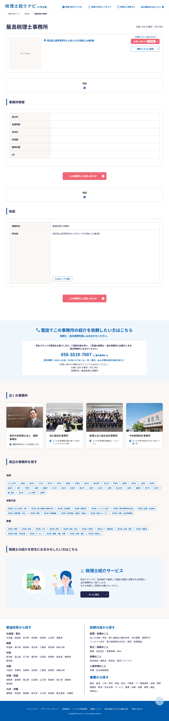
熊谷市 (31, 483)
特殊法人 (94, 691)
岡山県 (26, 679)
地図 (84, 83)
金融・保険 (155, 683)
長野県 (51, 656)
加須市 (77, 483)
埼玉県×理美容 (141, 529)
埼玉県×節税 (35, 513)
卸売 (111, 683)
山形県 (51, 637)
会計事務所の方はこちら (151, 7)
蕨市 (18, 488)
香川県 (59, 679)
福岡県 (9, 693)
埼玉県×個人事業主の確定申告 (42, 508)
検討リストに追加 (145, 48)
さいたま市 (12, 483)
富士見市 (119, 488)
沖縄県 (70, 693)
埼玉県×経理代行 (81, 508)
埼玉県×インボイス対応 (100, 508)
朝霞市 (45, 488)
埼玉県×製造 (26, 529)
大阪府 (9, 670)
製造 (98, 683)
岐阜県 (59, 656)
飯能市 (68, 483)
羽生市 (115, 483)
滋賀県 (51, 670)
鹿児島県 (60, 693)
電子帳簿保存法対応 (115, 641)
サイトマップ (32, 709)
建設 (92, 683)
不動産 (130, 683)
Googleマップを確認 (62, 279)
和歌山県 (60, 670)
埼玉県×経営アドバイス (99, 513)
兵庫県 (26, 670)
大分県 (43, 693)
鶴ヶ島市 (11, 492)
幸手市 (156, 488)
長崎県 (26, 693)
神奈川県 (60, 647)
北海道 (9, 637)
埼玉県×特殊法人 (94, 533)
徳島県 (51, 679)
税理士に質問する (126, 7)
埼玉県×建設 (12, 529)
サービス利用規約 (80, 709)
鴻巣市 (124, 483)
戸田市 (27, 488)
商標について (95, 709)
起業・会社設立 (97, 651)
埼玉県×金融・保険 (124, 529)
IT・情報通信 (142, 683)
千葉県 (43, 647)
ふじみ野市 (32, 492)
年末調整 (136, 637)
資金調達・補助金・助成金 (102, 660)
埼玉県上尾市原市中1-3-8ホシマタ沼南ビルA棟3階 (70, 40)
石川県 (26, 656)
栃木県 (18, 647)
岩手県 (26, 637)
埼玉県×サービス (36, 533)
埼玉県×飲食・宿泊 (70, 529)
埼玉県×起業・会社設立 (146, 508)
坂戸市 (147, 488)
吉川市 (21, 492)
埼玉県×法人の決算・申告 (17, 508)
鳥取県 (9, 679)
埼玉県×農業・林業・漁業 (56, 533)
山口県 (43, 679)
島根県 (18, 679)
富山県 (18, 656)
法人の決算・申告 (98, 637)
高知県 (9, 683)
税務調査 (138, 641)
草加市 (152, 483)
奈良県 (34, 670)
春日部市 (96, 483)
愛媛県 (68, 679)
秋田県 (43, 637)
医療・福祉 (149, 687)
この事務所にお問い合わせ (83, 176)
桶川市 (81, 488)
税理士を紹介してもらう (99, 7)
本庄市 (86, 483)
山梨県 (43, 656)
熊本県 (34, 693)
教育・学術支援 (105, 687)
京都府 (18, 670)
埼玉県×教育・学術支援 (16, 533)
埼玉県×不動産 (87, 529)
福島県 (59, 637)
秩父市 (50, 483)
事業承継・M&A (113, 651)
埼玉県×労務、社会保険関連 (122, 513)
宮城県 (34, 637)
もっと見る (94, 594)
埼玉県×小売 (40, 529)
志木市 (54, 488)
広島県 (34, 679)
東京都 (51, 647)
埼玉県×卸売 (54, 529)
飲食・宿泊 (120, 683)
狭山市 (106, 483)
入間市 (36, 488)
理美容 (93, 687)
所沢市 (59, 483)
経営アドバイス (124, 660)
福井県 (34, 656)
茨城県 (9, 647)
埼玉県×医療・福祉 (77, 533)
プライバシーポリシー (50, 709)
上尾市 (143, 483)
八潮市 (109, 488)
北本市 (100, 488)
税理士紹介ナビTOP (72, 7)
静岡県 (68, 656)
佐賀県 (18, 693)
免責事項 (66, 709)
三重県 (43, 670)
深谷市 (133, 483)
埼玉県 (27, 14)
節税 (129, 641)
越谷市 (10, 488)
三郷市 (129, 488)
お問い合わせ (136, 709)
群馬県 (26, 647)
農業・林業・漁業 (133, 687)
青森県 (18, 637)
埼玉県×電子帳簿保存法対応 (123, 508)
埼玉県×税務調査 (50, 513)
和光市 (63, 488)
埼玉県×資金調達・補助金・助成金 (73, 513)
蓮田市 (138, 488)
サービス (119, 687)
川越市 (22, 483)
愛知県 (9, 660)
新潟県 (9, 656)
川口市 (40, 483)
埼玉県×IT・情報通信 (105, 529)
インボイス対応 (97, 641)
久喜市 (91, 488)
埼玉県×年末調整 (64, 508)
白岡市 (42, 492)
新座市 (72, 488)
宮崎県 (51, 693)
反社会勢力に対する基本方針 (116, 709)
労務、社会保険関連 (99, 670)
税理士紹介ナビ (13, 14)
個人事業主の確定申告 (119, 637)
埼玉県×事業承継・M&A (17, 513)
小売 (104, 683)
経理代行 (146, 637)
